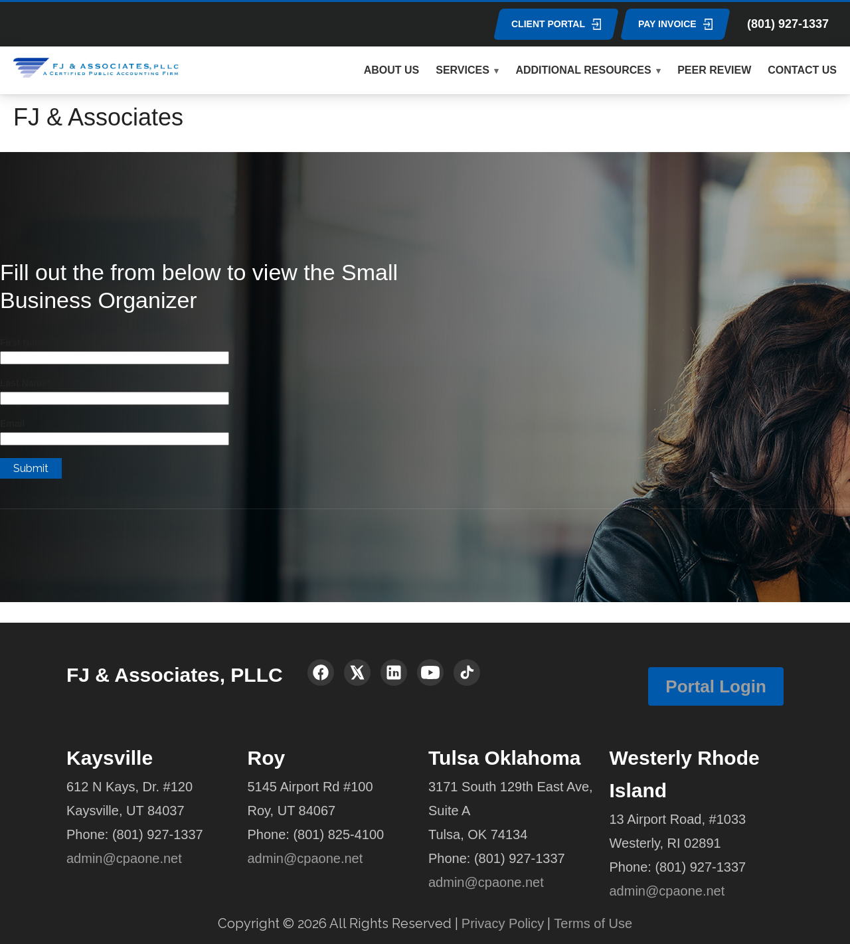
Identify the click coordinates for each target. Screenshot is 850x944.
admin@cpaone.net (124, 858)
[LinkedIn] (394, 672)
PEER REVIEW (714, 70)
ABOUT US (392, 70)
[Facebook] (320, 672)
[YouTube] (430, 672)
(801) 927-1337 (788, 24)
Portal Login (715, 686)
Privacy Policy (503, 923)
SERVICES (462, 70)
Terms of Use (593, 923)
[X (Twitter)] (357, 672)
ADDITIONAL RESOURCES (583, 70)
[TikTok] (467, 672)
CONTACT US (802, 70)
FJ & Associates (98, 117)
